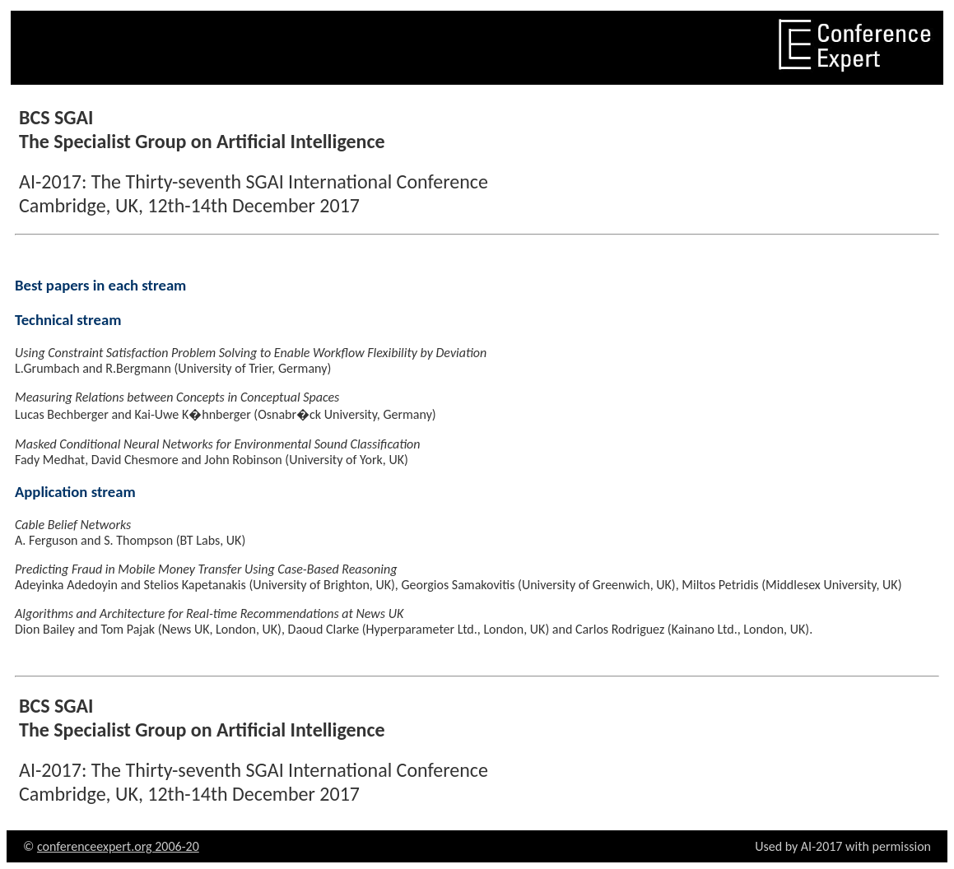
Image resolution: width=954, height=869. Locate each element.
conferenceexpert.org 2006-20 (118, 846)
